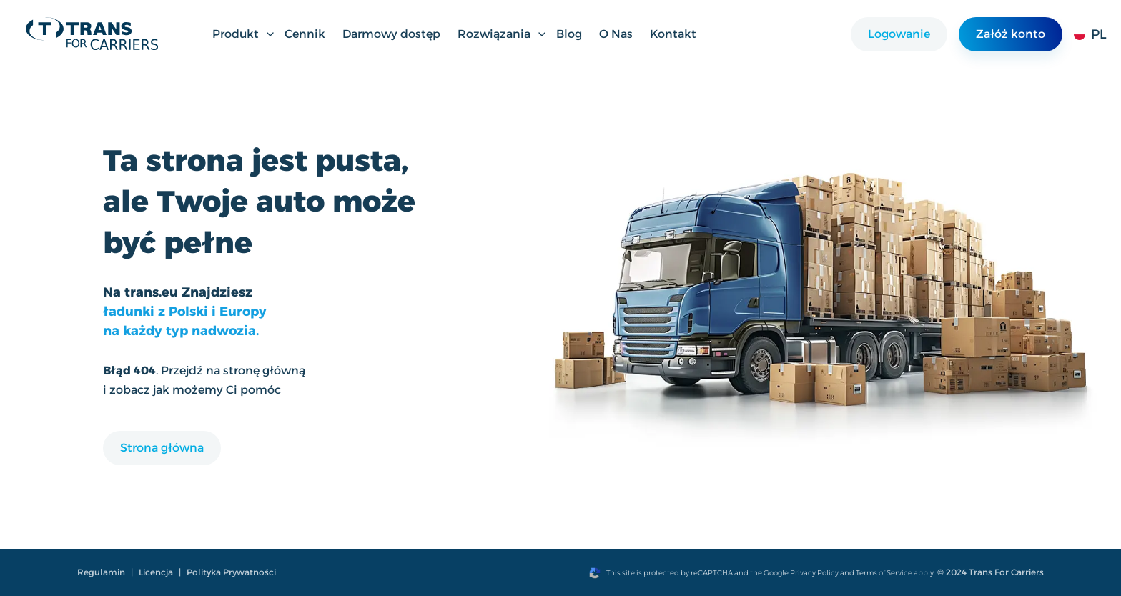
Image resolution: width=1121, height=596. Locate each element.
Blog (569, 34)
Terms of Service (884, 572)
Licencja (156, 572)
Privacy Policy (814, 572)
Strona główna (162, 448)
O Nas (616, 34)
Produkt (244, 34)
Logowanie (899, 34)
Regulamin (101, 572)
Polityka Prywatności (231, 572)
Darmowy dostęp (391, 34)
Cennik (305, 34)
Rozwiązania (503, 34)
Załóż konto (1010, 34)
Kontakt (673, 34)
